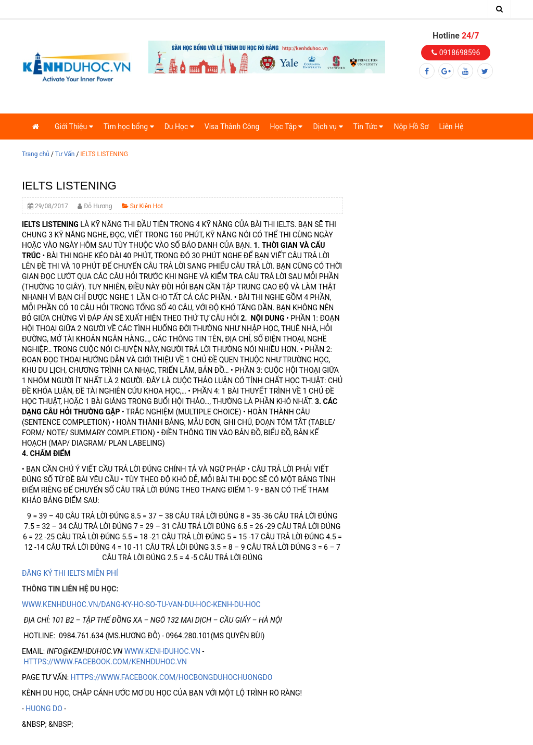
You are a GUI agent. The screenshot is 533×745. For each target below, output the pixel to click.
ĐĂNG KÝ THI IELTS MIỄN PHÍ (70, 573)
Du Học (179, 126)
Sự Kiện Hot (142, 206)
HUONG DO (44, 708)
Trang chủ (35, 154)
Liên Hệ (451, 126)
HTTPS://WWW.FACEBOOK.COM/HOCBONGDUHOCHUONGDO (172, 677)
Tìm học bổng (129, 126)
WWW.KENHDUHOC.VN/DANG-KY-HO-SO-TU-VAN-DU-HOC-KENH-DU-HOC (141, 604)
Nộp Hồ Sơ (411, 126)
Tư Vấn (65, 154)
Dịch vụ (327, 126)
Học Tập (286, 126)
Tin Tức (368, 126)
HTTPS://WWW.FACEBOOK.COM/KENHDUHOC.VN (105, 662)
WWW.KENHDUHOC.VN (162, 651)
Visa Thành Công (232, 126)
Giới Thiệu (74, 126)
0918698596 (456, 52)
